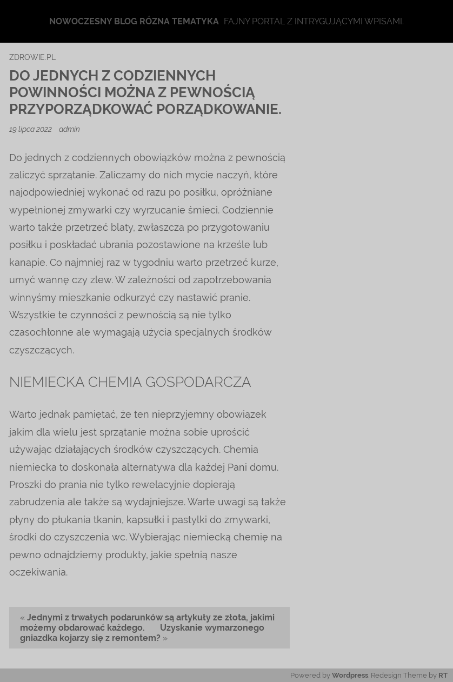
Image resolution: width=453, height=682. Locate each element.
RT (443, 675)
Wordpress (350, 675)
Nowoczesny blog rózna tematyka (134, 21)
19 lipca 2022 (31, 128)
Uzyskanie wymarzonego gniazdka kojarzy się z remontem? (142, 633)
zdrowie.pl (32, 57)
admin (69, 128)
